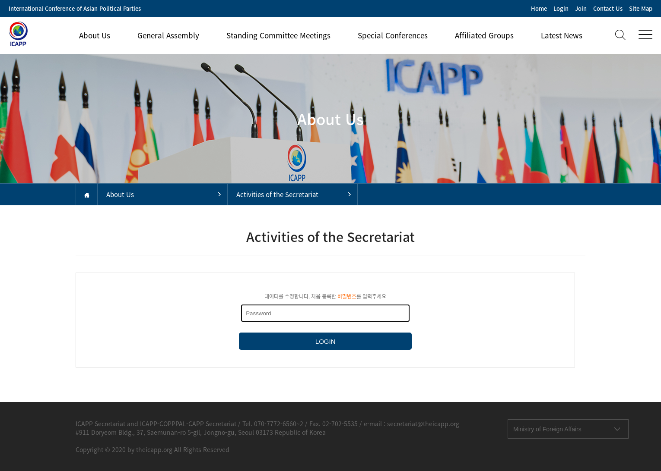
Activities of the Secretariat (277, 194)
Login (561, 8)
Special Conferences (393, 35)
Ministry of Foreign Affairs (547, 429)
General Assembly (168, 35)
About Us (94, 35)
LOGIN (325, 341)
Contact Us (608, 8)
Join (581, 8)
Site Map (640, 8)
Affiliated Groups (484, 35)
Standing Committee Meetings (278, 35)
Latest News (561, 35)
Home (539, 8)
